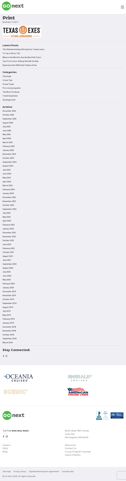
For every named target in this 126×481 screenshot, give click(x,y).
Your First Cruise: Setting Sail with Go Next (20, 61)
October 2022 (8, 240)
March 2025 (8, 142)
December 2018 (9, 327)
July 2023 (7, 213)
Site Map (7, 471)
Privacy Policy (19, 471)
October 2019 (8, 299)
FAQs (5, 448)
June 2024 (7, 174)
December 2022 (9, 233)
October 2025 (8, 115)
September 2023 (9, 209)
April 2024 (7, 182)
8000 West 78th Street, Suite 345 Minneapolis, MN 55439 (77, 434)
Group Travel (8, 84)
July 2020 (7, 272)
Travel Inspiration (10, 96)
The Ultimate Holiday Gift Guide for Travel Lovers (24, 49)
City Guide (7, 76)
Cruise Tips (7, 80)
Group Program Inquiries (78, 451)
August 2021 (8, 256)
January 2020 (8, 288)
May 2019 (7, 315)
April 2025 (7, 138)
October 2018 (8, 335)
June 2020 (7, 276)
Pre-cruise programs (12, 88)
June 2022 (7, 244)
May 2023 (7, 217)
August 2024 (8, 166)
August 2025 (8, 123)
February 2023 (9, 225)
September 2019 (9, 303)
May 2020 (7, 280)
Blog (5, 451)
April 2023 (7, 221)
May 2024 (7, 178)
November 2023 (9, 201)
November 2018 (9, 331)
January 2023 (8, 229)
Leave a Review (73, 455)
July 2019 (7, 311)
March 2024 (8, 185)
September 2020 (9, 264)
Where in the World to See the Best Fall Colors (22, 57)
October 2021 (8, 252)
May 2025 (7, 134)
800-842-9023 (20, 431)
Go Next (13, 6)
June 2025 (7, 131)
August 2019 (8, 307)
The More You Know (11, 92)
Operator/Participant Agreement (44, 471)
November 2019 (9, 295)
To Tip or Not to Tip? (12, 53)
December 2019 (9, 291)
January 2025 (8, 150)
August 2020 (8, 268)
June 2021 (7, 260)
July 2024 (7, 170)
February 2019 (9, 319)
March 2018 (8, 343)
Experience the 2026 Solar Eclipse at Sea (20, 65)
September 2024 (9, 162)
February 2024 (9, 189)
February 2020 (9, 284)
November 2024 (9, 154)
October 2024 (8, 158)
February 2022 (9, 248)
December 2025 (9, 111)
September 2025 (9, 119)
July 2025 (7, 127)
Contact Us (70, 448)
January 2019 (8, 323)
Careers (6, 445)
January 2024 (8, 193)
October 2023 (8, 205)
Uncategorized (9, 100)
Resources (70, 445)
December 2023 (9, 197)
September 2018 (9, 339)
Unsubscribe (68, 471)
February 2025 (9, 146)
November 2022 (9, 237)
